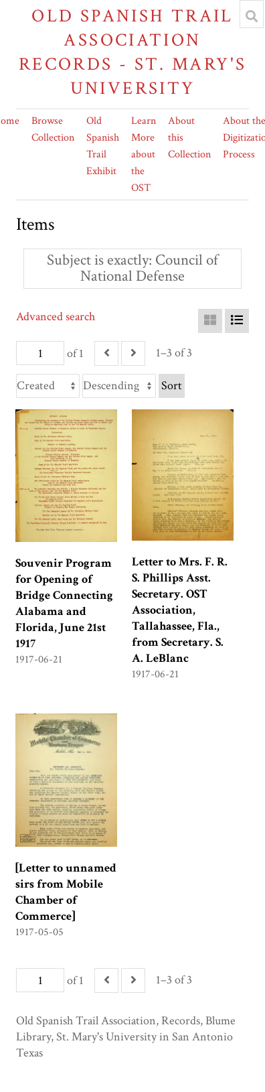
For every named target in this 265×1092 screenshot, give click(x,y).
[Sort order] (119, 386)
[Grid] (210, 321)
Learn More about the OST (143, 154)
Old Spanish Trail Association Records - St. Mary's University (133, 52)
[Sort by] (48, 386)
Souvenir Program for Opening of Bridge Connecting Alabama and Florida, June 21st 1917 (64, 603)
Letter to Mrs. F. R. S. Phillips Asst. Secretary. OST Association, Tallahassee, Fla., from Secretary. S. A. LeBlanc (180, 610)
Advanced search (55, 316)
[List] (237, 321)
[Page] (40, 353)
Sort (171, 385)
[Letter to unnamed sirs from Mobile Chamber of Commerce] (65, 892)
